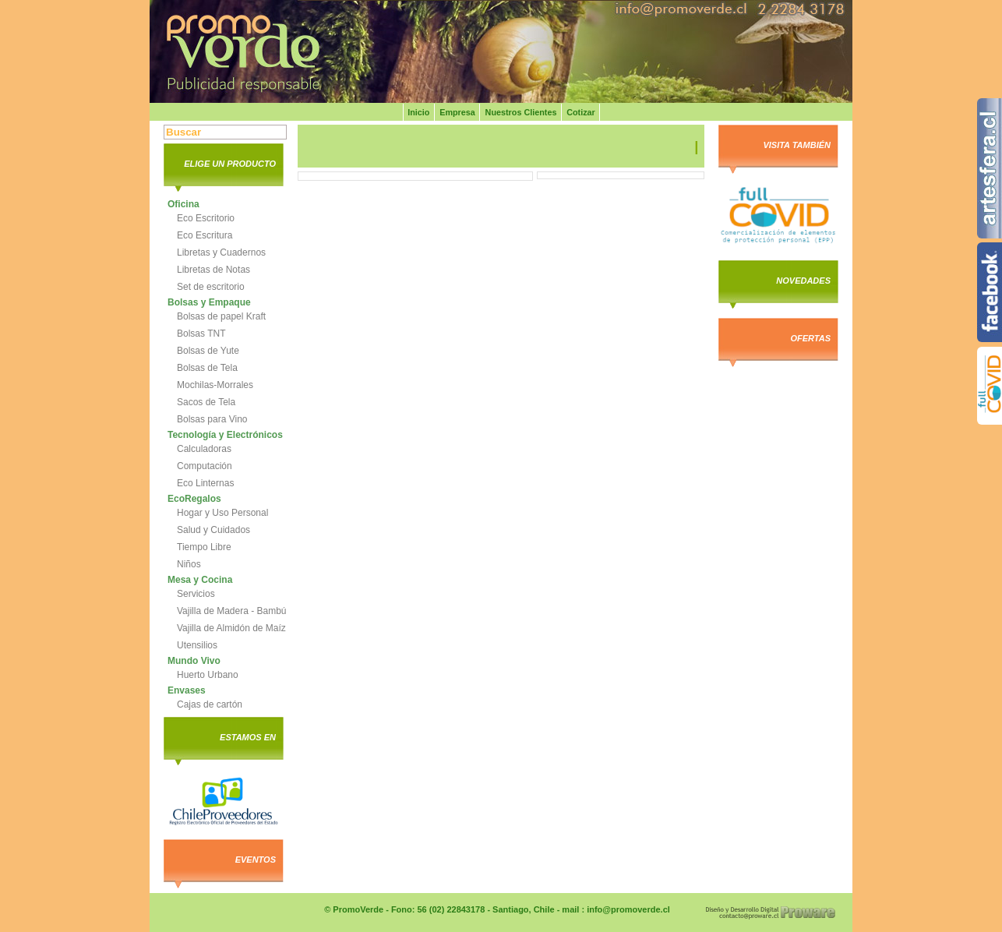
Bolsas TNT (201, 333)
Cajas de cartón (209, 704)
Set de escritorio (211, 286)
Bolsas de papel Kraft (221, 316)
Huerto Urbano (207, 674)
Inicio (418, 112)
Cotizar (580, 112)
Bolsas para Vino (212, 419)
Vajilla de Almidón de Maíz (231, 628)
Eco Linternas (205, 483)
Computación (204, 466)
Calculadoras (204, 448)
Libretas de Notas (213, 269)
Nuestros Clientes (521, 112)
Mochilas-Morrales (215, 385)
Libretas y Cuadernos (221, 252)
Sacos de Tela (206, 402)
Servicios (196, 593)
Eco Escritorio (206, 218)
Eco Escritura (204, 235)
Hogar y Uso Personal (222, 512)
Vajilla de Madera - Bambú (232, 610)
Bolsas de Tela (207, 367)
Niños (189, 564)
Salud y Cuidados (213, 529)
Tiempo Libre (204, 547)
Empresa (457, 112)
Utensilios (197, 645)
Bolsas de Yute (208, 350)
